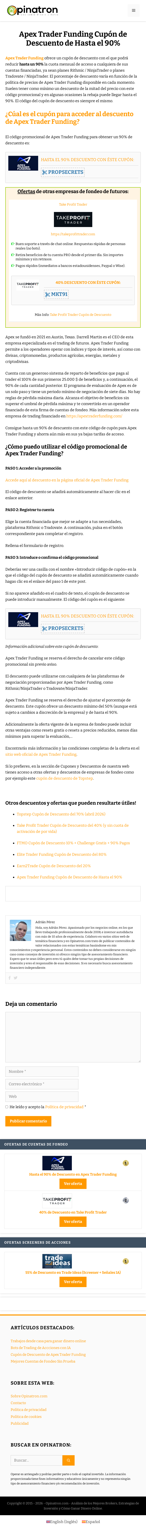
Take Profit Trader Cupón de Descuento (80, 315)
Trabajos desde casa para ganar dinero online (48, 1341)
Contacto (18, 1403)
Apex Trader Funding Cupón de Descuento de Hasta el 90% (69, 877)
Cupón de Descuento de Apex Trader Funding (48, 1354)
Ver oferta (73, 1183)
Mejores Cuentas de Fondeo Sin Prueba (43, 1361)
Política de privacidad (64, 1107)
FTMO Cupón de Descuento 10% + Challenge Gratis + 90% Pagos (73, 843)
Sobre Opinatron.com (29, 1396)
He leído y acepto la (45, 1107)
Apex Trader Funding (24, 58)
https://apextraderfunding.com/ (94, 416)
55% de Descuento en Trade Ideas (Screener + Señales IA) (73, 1272)
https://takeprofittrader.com (73, 234)
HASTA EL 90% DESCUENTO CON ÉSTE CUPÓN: (87, 159)
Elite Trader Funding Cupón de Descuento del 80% (62, 854)
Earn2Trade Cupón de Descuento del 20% (54, 866)
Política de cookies (26, 1417)
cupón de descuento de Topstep (64, 778)
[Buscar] (68, 1460)
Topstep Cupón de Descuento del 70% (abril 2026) (61, 814)
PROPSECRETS (62, 172)
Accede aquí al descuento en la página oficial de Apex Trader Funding (67, 480)
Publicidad (20, 1423)
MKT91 (56, 294)
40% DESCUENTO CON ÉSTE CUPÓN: (88, 282)
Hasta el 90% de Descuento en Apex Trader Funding (73, 1174)
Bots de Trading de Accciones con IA (41, 1348)
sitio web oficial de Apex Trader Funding (41, 754)
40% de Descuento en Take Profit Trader (73, 1212)
